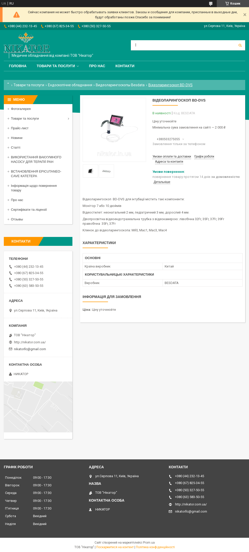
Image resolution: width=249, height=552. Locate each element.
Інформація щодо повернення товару (34, 188)
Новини (16, 138)
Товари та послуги (56, 66)
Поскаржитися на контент (115, 547)
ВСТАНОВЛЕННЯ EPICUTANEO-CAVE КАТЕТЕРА (36, 173)
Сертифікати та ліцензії (29, 209)
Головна (17, 66)
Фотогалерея (21, 109)
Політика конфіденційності (155, 547)
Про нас (97, 66)
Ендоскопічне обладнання (70, 85)
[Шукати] (240, 45)
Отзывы (17, 219)
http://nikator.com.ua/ (30, 342)
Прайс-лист (19, 128)
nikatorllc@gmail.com (30, 349)
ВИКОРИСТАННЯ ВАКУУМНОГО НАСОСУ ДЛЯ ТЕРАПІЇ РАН (36, 159)
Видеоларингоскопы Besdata (120, 85)
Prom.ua (149, 542)
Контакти (124, 66)
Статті (15, 147)
